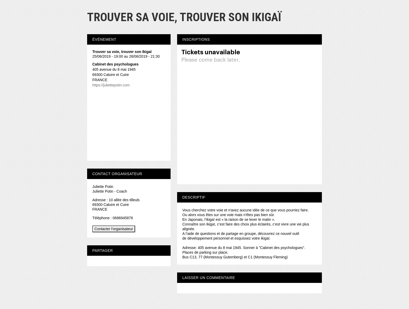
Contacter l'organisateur (113, 229)
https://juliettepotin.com (111, 85)
